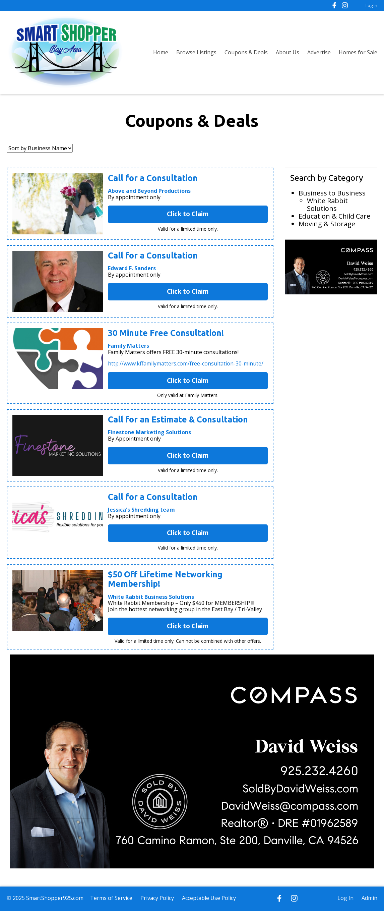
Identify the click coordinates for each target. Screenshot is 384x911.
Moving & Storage (327, 223)
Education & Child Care (334, 216)
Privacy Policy (157, 898)
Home (160, 52)
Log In (371, 5)
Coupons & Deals (246, 52)
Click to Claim (188, 214)
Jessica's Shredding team (141, 509)
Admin (369, 898)
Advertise (319, 52)
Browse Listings (196, 52)
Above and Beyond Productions (149, 190)
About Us (287, 52)
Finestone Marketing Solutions (149, 432)
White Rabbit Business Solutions (151, 597)
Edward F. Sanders (132, 268)
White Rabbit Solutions (327, 204)
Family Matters (128, 345)
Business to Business (332, 192)
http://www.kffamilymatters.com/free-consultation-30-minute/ (185, 363)
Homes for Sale (358, 52)
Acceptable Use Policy (209, 898)
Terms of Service (111, 898)
